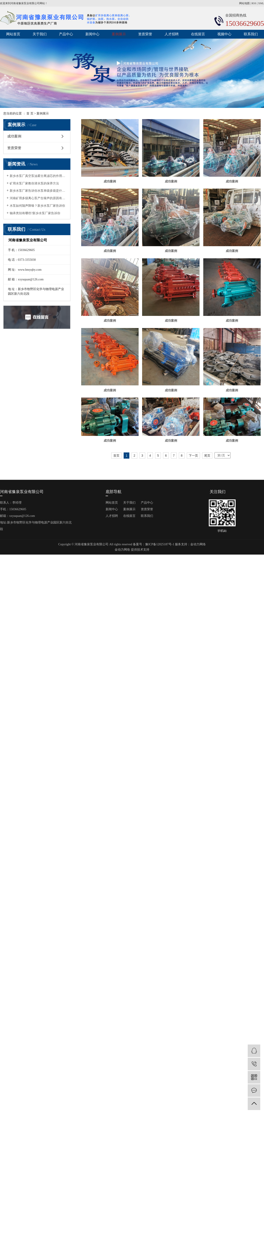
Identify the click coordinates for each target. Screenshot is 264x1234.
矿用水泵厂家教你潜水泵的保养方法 (34, 183)
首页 (116, 655)
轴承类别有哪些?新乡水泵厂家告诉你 (35, 213)
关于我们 (40, 34)
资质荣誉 (145, 34)
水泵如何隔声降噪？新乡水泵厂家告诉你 (37, 205)
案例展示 (119, 34)
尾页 (207, 655)
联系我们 (251, 34)
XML (261, 3)
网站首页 (13, 34)
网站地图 (244, 3)
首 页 (29, 113)
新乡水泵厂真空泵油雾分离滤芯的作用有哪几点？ (38, 176)
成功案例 (14, 136)
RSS (254, 3)
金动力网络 (198, 744)
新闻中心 (92, 34)
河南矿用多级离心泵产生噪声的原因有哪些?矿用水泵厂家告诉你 (38, 198)
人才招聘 (172, 34)
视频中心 (224, 34)
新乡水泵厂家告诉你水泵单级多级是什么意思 (38, 190)
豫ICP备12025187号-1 (159, 744)
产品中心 (66, 34)
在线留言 (198, 34)
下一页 (193, 655)
